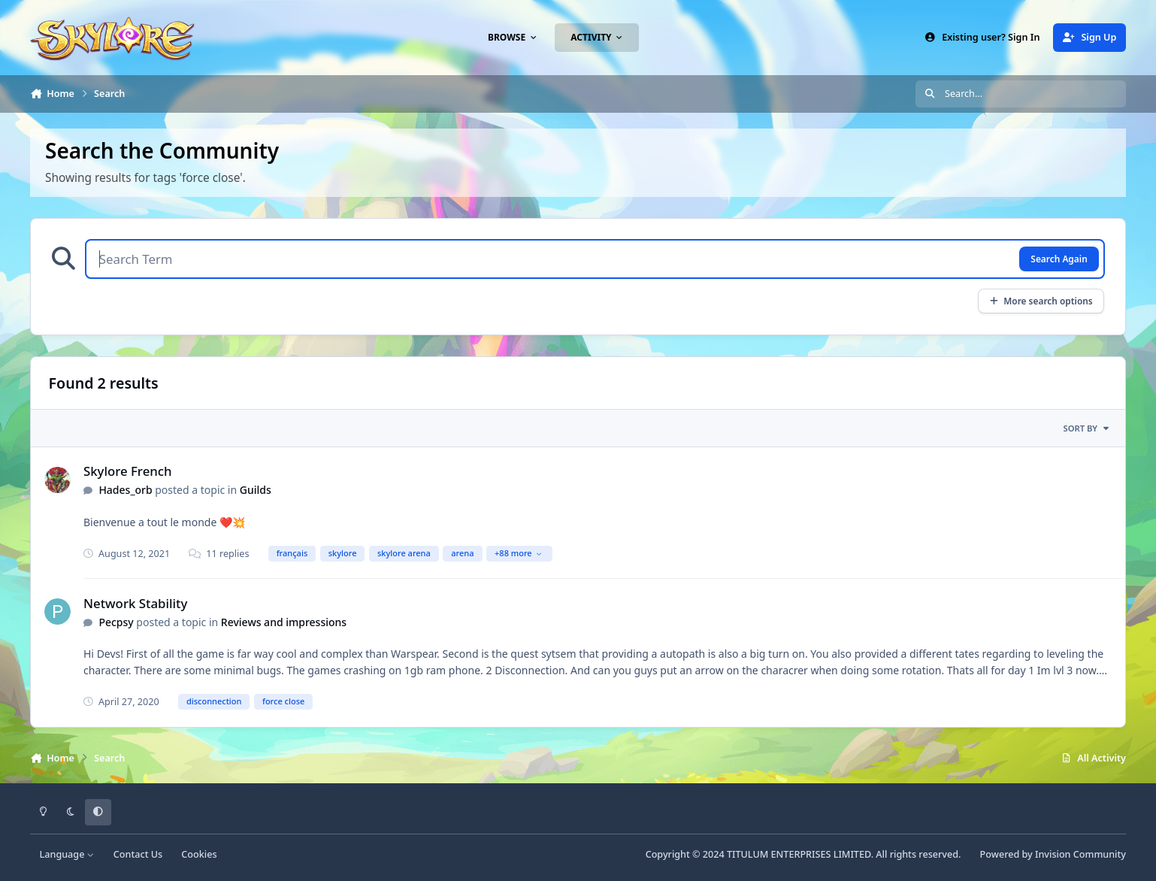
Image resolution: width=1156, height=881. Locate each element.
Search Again (1058, 259)
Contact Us (137, 854)
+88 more (518, 553)
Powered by (1053, 854)
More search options (1040, 301)
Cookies (198, 854)
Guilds (255, 490)
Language (67, 854)
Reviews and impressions (283, 622)
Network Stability (135, 603)
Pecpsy (115, 622)
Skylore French (127, 471)
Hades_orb (125, 490)
